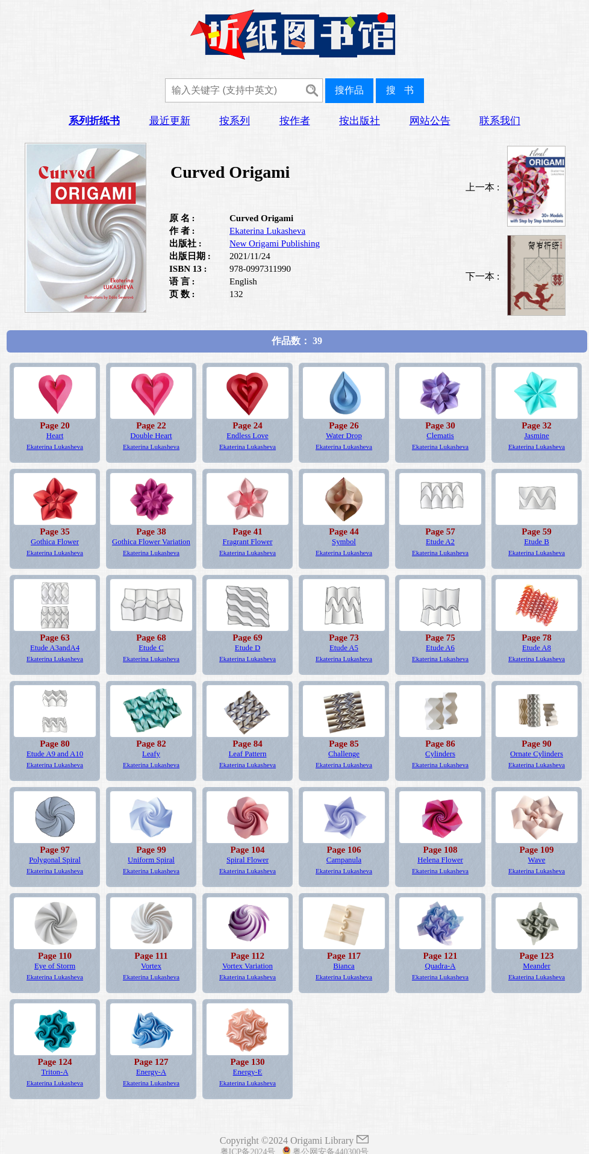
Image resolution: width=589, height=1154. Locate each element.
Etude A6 (440, 648)
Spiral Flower (247, 860)
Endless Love (247, 435)
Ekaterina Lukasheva (267, 231)
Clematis (440, 435)
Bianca (344, 966)
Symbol (344, 542)
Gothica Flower (55, 542)
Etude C (151, 648)
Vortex (151, 966)
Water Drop (344, 435)
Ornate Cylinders (536, 754)
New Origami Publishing (274, 243)
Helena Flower (440, 860)
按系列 (234, 121)
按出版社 (359, 121)
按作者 (294, 121)
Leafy (151, 754)
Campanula (343, 860)
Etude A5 (343, 648)
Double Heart (151, 435)
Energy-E (248, 1072)
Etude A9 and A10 (54, 754)
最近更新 (169, 121)
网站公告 (430, 121)
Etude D (247, 648)
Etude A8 (536, 648)
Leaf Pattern (248, 754)
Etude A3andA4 (54, 648)
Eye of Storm (54, 966)
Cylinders (440, 754)
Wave (537, 860)
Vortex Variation (247, 966)
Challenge (344, 754)
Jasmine (536, 435)
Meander (536, 966)
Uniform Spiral (151, 860)
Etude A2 (440, 542)
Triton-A (54, 1072)
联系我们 (499, 121)
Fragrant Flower (248, 542)
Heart (54, 435)
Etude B (536, 542)
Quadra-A (440, 966)
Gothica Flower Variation (151, 542)
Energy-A (151, 1072)
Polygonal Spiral (55, 860)
